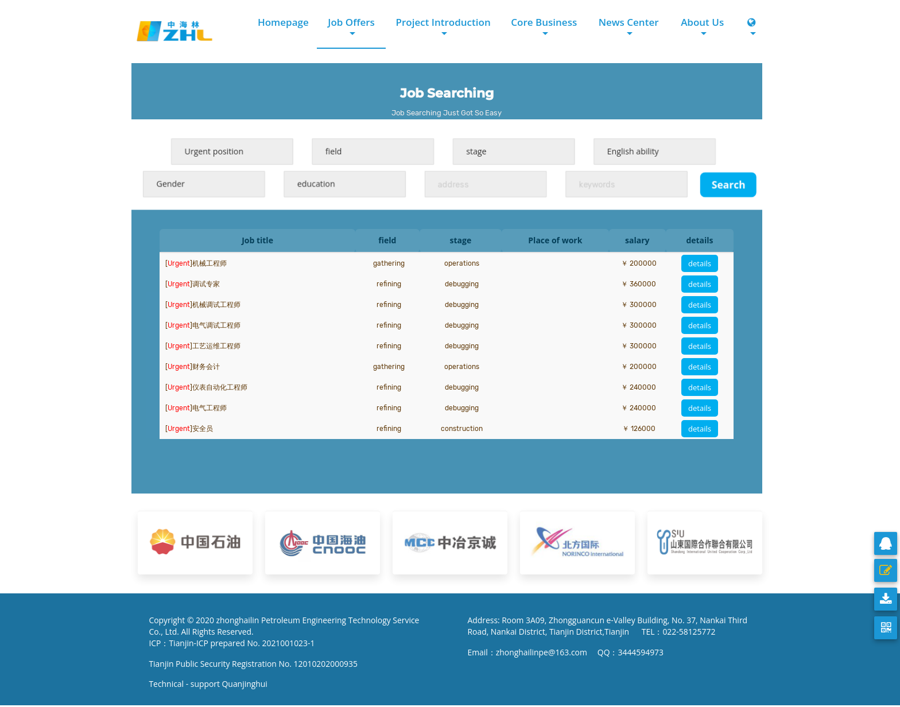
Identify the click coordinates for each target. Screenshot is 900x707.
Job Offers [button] (350, 22)
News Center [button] (628, 22)
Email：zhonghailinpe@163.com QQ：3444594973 (566, 652)
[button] (752, 28)
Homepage (282, 22)
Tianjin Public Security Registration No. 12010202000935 (254, 664)
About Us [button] (702, 22)
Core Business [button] (544, 22)
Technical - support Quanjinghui (211, 684)
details (699, 263)
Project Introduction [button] (442, 22)
